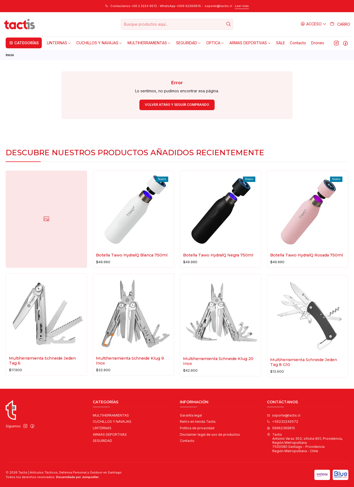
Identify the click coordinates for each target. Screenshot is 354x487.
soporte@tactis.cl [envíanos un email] (283, 415)
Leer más (242, 6)
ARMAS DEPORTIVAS (110, 434)
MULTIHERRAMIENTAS (111, 415)
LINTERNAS (102, 428)
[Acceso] (314, 24)
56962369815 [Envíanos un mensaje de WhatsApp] (281, 428)
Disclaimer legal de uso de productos (210, 434)
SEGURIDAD (102, 441)
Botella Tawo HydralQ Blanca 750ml (131, 260)
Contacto (187, 441)
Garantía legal (191, 415)
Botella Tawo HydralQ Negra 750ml (218, 264)
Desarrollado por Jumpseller (77, 477)
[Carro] (340, 24)
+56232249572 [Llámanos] (282, 422)
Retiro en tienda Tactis (198, 422)
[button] (24, 43)
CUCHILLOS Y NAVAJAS (112, 422)
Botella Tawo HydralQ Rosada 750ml (306, 271)
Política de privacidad (197, 428)
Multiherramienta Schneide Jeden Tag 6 (42, 384)
